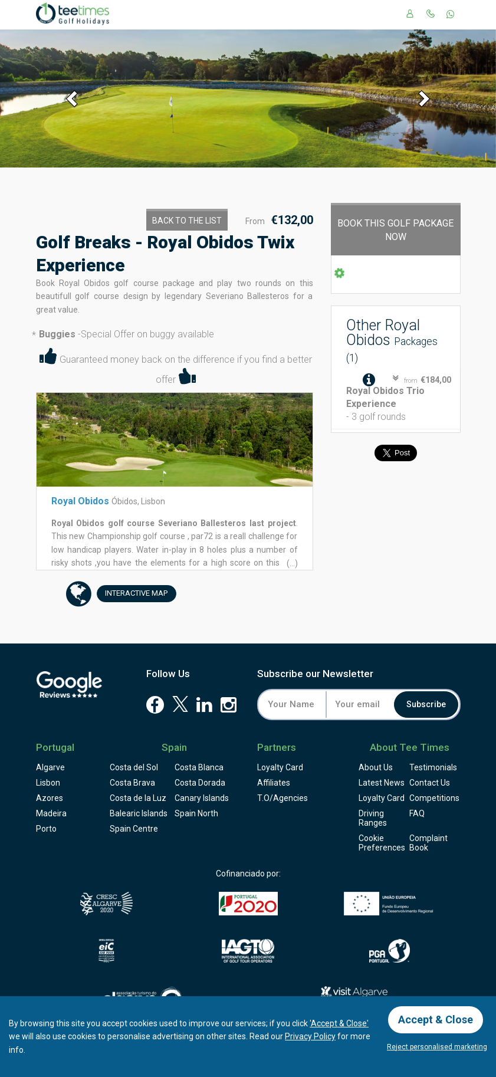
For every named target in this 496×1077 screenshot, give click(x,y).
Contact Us (429, 782)
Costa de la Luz (138, 798)
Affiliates (273, 782)
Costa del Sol (134, 767)
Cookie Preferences (382, 842)
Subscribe (426, 704)
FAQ (417, 813)
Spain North (196, 813)
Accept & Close (435, 1019)
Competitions (434, 798)
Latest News (382, 782)
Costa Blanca (199, 767)
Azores (49, 798)
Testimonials (433, 767)
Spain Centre (134, 828)
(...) (291, 563)
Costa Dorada (200, 782)
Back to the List (187, 220)
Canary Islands (202, 798)
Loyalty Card (280, 767)
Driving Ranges (373, 818)
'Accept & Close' (339, 1023)
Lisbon (48, 782)
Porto (46, 828)
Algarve (50, 767)
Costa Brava (132, 782)
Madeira (51, 813)
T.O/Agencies (282, 798)
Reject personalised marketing (437, 1047)
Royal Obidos (80, 501)
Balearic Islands (138, 813)
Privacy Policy (310, 1036)
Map (132, 593)
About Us (376, 767)
